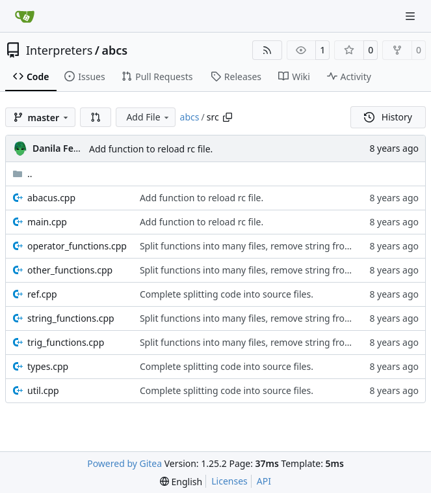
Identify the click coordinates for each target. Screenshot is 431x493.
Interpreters (59, 50)
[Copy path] (227, 117)
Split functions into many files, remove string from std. (255, 246)
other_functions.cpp (69, 270)
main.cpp (47, 222)
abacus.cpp (51, 197)
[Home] (25, 16)
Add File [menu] (148, 117)
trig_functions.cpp (65, 342)
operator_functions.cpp (77, 246)
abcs (115, 50)
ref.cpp (42, 294)
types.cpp (47, 366)
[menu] (181, 481)
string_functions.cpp (70, 318)
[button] (95, 117)
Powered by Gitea (124, 463)
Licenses (229, 481)
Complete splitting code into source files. (226, 294)
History (388, 117)
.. (22, 173)
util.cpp (43, 390)
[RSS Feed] (267, 50)
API (264, 481)
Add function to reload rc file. (151, 149)
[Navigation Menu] (411, 16)
